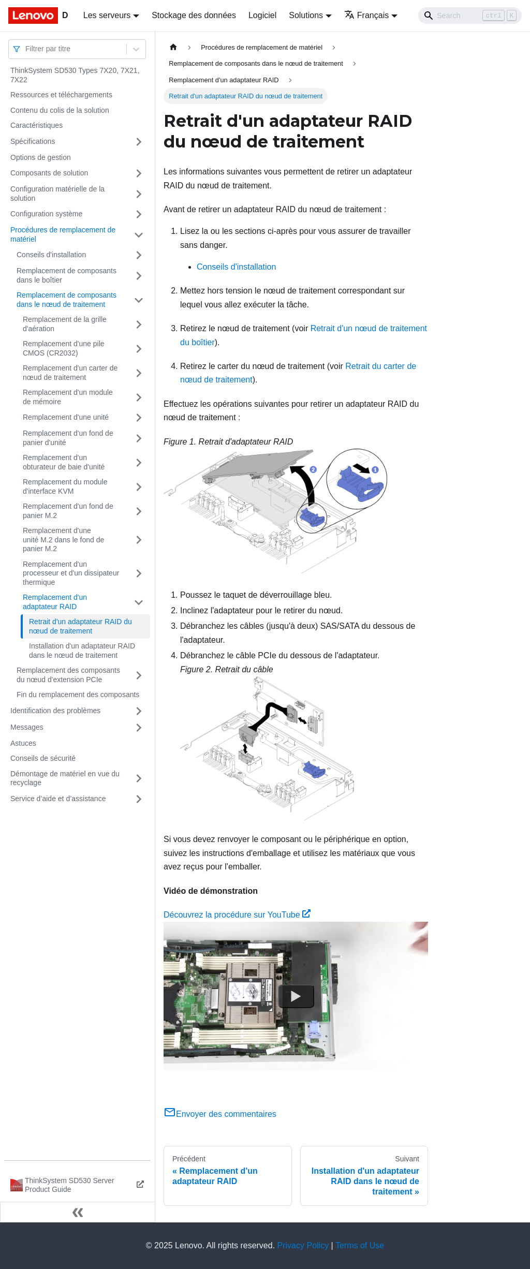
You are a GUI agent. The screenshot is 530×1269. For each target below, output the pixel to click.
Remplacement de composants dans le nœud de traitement (66, 299)
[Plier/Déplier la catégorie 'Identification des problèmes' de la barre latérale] (138, 711)
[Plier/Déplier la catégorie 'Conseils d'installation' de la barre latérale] (138, 255)
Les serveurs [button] (107, 15)
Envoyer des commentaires (220, 1114)
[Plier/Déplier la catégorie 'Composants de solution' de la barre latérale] (138, 173)
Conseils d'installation (51, 254)
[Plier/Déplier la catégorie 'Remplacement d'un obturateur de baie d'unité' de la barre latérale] (138, 462)
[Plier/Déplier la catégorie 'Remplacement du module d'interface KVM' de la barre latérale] (138, 487)
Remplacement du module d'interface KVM (65, 486)
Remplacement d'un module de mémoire (68, 397)
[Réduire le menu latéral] (77, 1212)
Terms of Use (359, 1245)
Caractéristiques (36, 125)
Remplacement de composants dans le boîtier (66, 275)
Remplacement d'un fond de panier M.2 (68, 511)
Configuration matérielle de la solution (57, 193)
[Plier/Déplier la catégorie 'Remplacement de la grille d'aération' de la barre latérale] (138, 324)
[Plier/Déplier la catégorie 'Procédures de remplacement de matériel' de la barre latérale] (138, 235)
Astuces (23, 743)
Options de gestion (40, 157)
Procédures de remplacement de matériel (62, 234)
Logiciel (262, 15)
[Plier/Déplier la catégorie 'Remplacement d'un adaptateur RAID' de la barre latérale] (138, 602)
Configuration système (46, 214)
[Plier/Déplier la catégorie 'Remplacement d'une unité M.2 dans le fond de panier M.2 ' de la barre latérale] (138, 540)
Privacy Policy (303, 1245)
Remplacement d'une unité (66, 417)
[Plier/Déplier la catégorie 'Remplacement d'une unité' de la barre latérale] (138, 417)
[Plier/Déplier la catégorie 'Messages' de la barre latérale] (138, 727)
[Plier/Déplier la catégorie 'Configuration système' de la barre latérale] (138, 214)
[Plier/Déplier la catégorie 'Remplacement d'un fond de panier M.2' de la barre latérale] (138, 511)
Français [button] (366, 15)
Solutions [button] (306, 15)
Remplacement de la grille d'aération (65, 324)
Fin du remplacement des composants (78, 694)
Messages (26, 727)
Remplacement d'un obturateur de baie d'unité (64, 462)
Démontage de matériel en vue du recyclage (65, 778)
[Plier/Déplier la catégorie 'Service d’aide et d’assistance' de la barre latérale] (138, 799)
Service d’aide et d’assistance (58, 798)
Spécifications (32, 141)
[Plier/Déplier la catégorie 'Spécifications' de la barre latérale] (138, 142)
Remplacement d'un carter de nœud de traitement (70, 372)
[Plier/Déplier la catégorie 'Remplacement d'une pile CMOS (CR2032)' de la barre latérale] (138, 348)
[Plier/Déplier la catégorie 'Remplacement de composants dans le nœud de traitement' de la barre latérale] (138, 300)
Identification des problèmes (55, 710)
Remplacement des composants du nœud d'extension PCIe (68, 675)
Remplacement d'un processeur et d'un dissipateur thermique (71, 573)
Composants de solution (49, 173)
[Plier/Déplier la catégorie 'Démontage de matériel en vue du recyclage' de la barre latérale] (138, 778)
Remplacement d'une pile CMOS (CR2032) (64, 348)
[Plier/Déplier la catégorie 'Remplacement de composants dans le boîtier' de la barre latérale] (138, 275)
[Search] (470, 15)
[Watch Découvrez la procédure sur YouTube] (296, 996)
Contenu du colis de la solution (59, 110)
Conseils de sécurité (43, 758)
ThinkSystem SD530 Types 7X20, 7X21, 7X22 (75, 75)
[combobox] (26, 49)
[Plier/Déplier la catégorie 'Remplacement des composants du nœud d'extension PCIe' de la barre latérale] (138, 675)
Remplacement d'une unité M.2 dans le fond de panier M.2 (63, 539)
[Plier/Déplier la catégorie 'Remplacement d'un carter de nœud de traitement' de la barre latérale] (138, 373)
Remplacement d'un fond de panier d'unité (68, 438)
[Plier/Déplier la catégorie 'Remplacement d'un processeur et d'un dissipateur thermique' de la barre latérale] (138, 574)
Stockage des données (194, 15)
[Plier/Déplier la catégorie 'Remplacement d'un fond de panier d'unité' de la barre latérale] (138, 438)
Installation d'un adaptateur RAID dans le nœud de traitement (82, 650)
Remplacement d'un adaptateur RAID (55, 602)
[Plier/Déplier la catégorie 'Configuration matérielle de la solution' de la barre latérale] (138, 194)
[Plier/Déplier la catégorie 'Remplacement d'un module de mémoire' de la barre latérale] (138, 397)
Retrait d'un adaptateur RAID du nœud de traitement (80, 626)
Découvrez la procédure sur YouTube (237, 914)
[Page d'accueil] (173, 47)
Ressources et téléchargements (61, 95)
